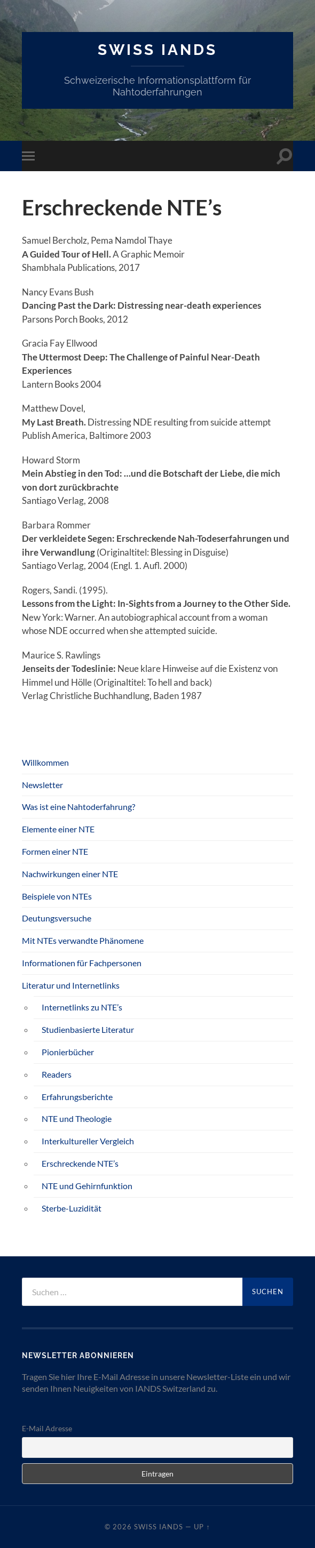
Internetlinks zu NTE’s (82, 1007)
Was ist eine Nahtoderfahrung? (78, 806)
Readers (57, 1074)
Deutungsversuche (56, 918)
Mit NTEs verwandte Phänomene (83, 940)
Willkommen (45, 762)
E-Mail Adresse (47, 1428)
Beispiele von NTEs (57, 896)
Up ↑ (202, 1526)
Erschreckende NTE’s (80, 1163)
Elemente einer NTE (58, 829)
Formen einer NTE (55, 851)
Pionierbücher (68, 1052)
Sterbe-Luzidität (71, 1208)
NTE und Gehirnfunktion (87, 1186)
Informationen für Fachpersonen (81, 963)
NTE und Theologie (77, 1118)
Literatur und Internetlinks (71, 985)
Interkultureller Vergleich (88, 1141)
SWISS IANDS (157, 50)
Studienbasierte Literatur (88, 1029)
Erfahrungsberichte (77, 1097)
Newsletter (42, 785)
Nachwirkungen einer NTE (70, 874)
